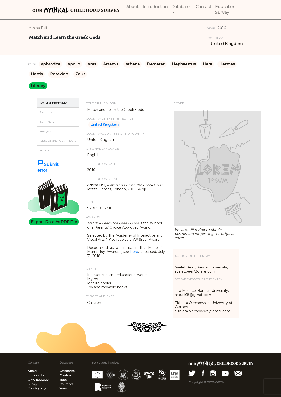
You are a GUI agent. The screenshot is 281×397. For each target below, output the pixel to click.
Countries (66, 384)
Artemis (110, 64)
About (32, 371)
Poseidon (59, 74)
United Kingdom (227, 43)
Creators (65, 375)
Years (63, 388)
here (134, 251)
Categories (67, 371)
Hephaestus (184, 64)
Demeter (156, 64)
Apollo (74, 64)
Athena (132, 64)
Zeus (80, 74)
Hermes (227, 64)
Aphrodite (50, 64)
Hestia (37, 74)
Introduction (36, 375)
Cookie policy (37, 388)
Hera (207, 64)
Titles (63, 379)
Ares (91, 64)
